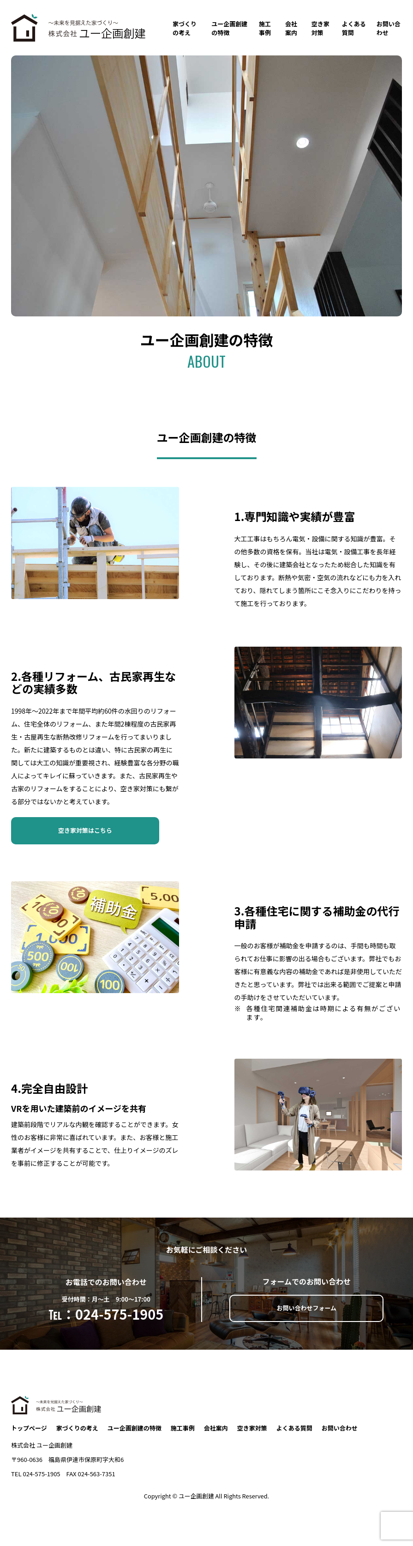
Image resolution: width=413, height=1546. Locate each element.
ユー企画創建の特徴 (229, 28)
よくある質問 (354, 28)
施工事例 (265, 28)
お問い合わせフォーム (306, 1307)
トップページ (29, 1428)
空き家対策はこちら (85, 830)
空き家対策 (320, 28)
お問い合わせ (389, 28)
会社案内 (291, 28)
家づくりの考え (185, 28)
